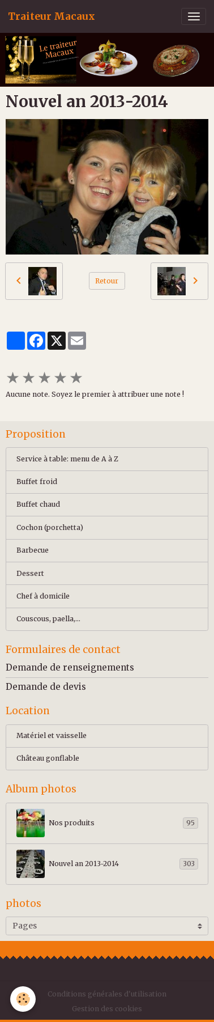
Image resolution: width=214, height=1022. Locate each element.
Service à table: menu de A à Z (67, 459)
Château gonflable (47, 758)
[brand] (51, 16)
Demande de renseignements (70, 667)
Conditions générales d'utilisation (107, 994)
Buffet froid (36, 481)
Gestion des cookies (107, 1008)
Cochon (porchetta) (49, 527)
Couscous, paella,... (48, 618)
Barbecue (32, 550)
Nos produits (107, 823)
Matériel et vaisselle (51, 735)
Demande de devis (46, 686)
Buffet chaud (38, 504)
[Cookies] (23, 999)
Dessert (30, 573)
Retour (106, 281)
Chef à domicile (43, 596)
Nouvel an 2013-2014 (107, 864)
